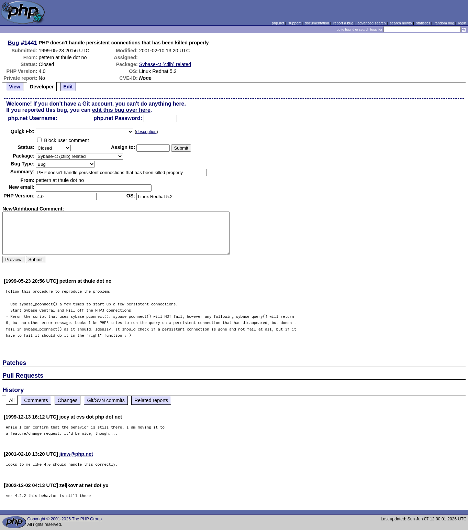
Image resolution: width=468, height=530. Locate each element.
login (462, 23)
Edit (68, 86)
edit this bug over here (121, 110)
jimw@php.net (76, 454)
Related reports (151, 400)
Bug (13, 42)
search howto (401, 23)
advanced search (371, 23)
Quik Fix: (23, 131)
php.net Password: (117, 118)
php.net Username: (32, 118)
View (14, 86)
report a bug (343, 23)
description (146, 131)
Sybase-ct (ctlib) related (165, 64)
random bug (444, 23)
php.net (278, 23)
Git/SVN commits (106, 400)
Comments (36, 400)
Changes (68, 400)
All (11, 400)
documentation (317, 23)
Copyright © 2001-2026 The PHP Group (64, 519)
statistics (423, 23)
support (294, 23)
